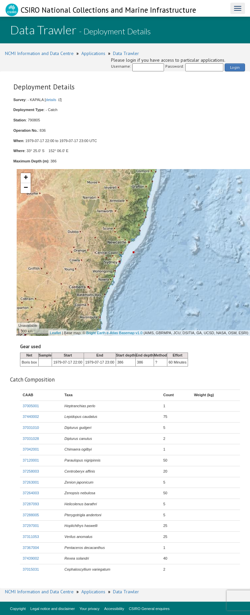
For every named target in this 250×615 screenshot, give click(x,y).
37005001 (31, 406)
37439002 (31, 558)
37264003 (31, 493)
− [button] (26, 188)
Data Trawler (126, 53)
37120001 (31, 460)
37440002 (31, 417)
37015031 (31, 569)
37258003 (31, 471)
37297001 (31, 526)
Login (235, 67)
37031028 (31, 439)
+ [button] (26, 178)
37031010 (31, 428)
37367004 (31, 548)
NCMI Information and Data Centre (39, 53)
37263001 (31, 482)
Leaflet (55, 333)
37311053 (31, 537)
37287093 (31, 504)
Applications (93, 53)
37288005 (31, 515)
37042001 (31, 449)
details (51, 100)
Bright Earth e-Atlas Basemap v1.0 (114, 333)
